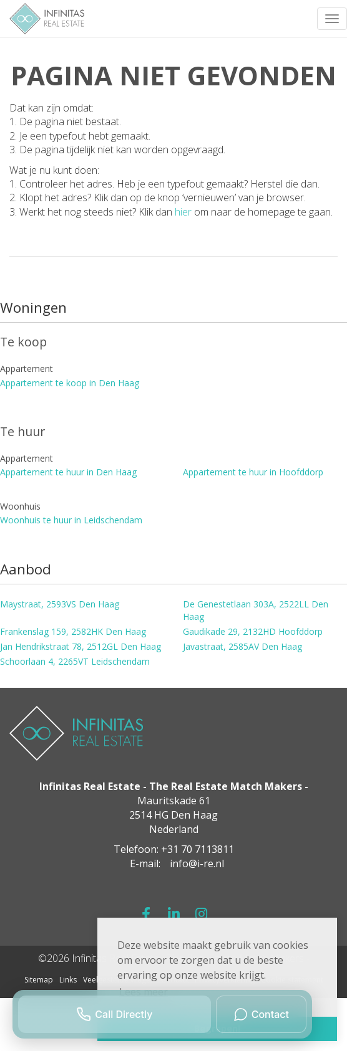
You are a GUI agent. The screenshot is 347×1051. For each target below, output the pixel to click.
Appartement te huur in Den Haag (68, 472)
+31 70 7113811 (197, 849)
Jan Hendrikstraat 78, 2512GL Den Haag (80, 646)
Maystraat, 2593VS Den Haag (59, 604)
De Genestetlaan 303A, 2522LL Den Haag (255, 610)
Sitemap (38, 979)
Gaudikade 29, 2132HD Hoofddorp (253, 631)
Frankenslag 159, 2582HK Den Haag (73, 631)
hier (183, 212)
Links (68, 979)
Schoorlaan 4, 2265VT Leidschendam (75, 661)
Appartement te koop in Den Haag (69, 383)
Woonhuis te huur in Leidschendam (71, 520)
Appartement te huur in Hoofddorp (253, 472)
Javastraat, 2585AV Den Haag (242, 646)
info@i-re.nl (197, 863)
